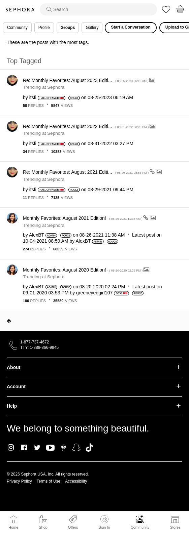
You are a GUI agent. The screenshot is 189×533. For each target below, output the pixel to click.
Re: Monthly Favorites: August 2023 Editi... (86, 80)
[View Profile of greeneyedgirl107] (94, 292)
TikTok (89, 447)
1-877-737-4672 (34, 342)
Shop (43, 527)
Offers (73, 527)
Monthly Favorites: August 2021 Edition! (83, 218)
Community (140, 527)
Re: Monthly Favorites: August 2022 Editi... (86, 126)
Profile (44, 27)
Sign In (104, 522)
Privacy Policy (19, 481)
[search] (98, 9)
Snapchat (76, 447)
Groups (68, 27)
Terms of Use (49, 481)
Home (13, 527)
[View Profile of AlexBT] (36, 235)
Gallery (92, 27)
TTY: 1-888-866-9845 (39, 347)
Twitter (37, 447)
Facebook (24, 447)
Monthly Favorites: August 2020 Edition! (83, 270)
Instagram (11, 447)
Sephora (20, 9)
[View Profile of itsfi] (32, 97)
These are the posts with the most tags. (48, 42)
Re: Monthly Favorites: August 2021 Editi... (86, 172)
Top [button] (9, 321)
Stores (175, 527)
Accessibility (76, 481)
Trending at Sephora (43, 87)
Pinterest (63, 447)
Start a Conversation (130, 27)
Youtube (50, 448)
